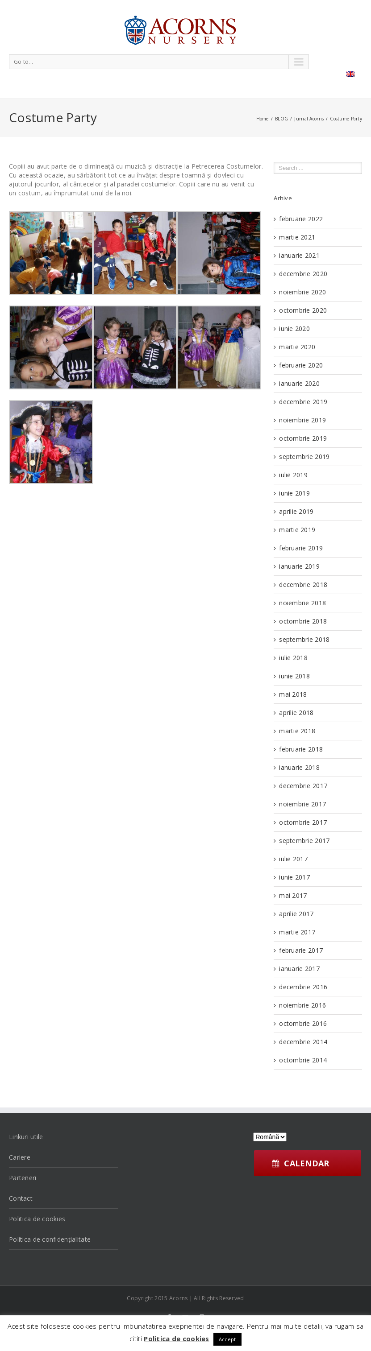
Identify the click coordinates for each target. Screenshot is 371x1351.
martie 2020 (297, 347)
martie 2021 (297, 237)
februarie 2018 (301, 749)
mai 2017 (293, 895)
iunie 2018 (294, 676)
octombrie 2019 (303, 438)
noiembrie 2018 (302, 603)
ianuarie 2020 (299, 383)
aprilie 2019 (296, 511)
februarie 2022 (301, 219)
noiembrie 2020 (302, 292)
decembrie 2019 (303, 401)
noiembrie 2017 (302, 804)
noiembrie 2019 (302, 420)
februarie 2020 (301, 365)
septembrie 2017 (304, 840)
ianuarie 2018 (299, 767)
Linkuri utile (26, 1136)
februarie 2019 (301, 548)
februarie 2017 (301, 950)
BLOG (281, 119)
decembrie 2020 (303, 273)
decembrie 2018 (303, 584)
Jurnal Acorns (309, 119)
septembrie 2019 (304, 456)
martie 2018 (297, 731)
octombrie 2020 (303, 310)
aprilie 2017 (296, 913)
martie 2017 (297, 932)
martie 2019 (297, 529)
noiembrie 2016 (302, 1005)
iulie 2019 (293, 475)
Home (262, 119)
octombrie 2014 (303, 1060)
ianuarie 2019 (299, 566)
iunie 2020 (294, 328)
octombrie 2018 (303, 621)
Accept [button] (227, 1339)
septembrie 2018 (304, 639)
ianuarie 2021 (299, 255)
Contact (21, 1198)
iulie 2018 (293, 657)
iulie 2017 (293, 859)
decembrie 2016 (303, 987)
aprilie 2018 (296, 712)
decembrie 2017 (303, 785)
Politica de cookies (37, 1219)
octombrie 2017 (303, 822)
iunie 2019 (294, 493)
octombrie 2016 (303, 1023)
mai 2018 (293, 694)
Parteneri (23, 1177)
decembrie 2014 (303, 1041)
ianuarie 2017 (299, 968)
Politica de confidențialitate (50, 1239)
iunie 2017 (294, 877)
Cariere (19, 1157)
